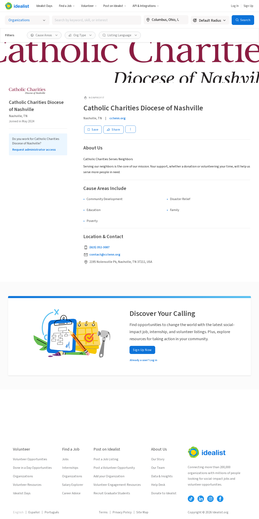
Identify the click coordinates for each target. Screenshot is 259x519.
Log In (235, 6)
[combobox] (96, 20)
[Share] (113, 130)
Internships (70, 468)
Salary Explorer (72, 485)
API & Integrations (146, 6)
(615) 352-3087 (99, 247)
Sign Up (248, 6)
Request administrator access (34, 149)
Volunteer (89, 6)
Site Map (142, 512)
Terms (103, 512)
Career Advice (71, 493)
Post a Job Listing (105, 459)
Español (34, 512)
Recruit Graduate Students (111, 493)
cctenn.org (117, 118)
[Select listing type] (27, 20)
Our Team (158, 468)
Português (52, 512)
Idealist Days (44, 6)
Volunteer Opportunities (30, 459)
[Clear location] (182, 19)
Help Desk (158, 485)
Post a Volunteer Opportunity (114, 468)
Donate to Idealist (163, 493)
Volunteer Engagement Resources (117, 485)
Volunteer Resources (27, 485)
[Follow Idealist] (191, 499)
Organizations (23, 476)
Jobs (65, 459)
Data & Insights (162, 476)
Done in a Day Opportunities (32, 468)
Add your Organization (108, 476)
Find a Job (67, 6)
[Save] (93, 130)
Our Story (157, 459)
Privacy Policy (122, 512)
